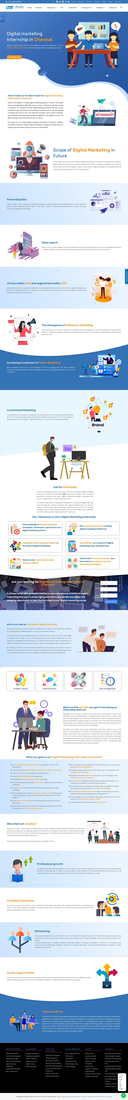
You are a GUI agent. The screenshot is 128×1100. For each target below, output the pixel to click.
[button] (14, 57)
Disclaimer (76, 1096)
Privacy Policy (100, 1096)
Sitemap (109, 1096)
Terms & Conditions (88, 1096)
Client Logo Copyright (64, 1096)
